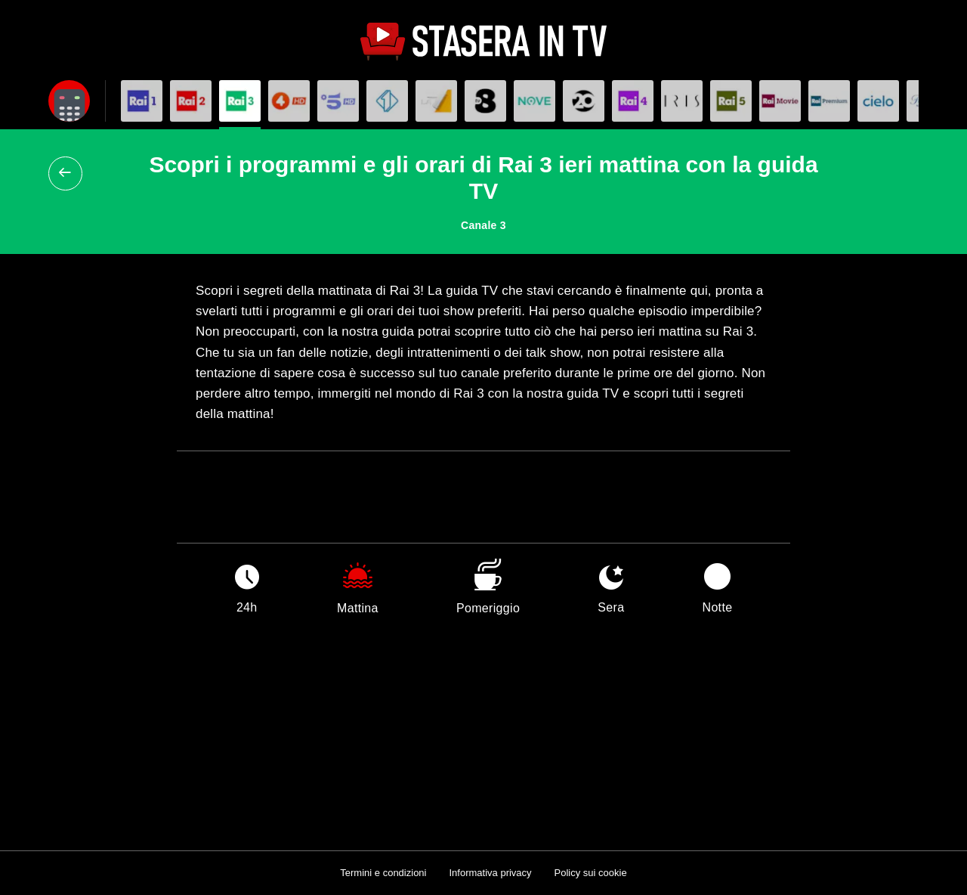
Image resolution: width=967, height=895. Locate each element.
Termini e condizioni (383, 872)
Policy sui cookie (591, 872)
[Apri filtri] (69, 101)
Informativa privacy (490, 872)
